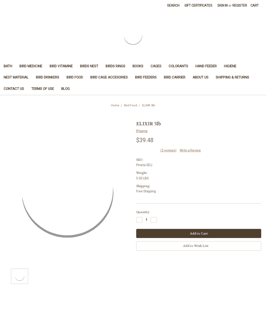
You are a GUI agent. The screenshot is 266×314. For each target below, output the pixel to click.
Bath (8, 66)
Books (138, 66)
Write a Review (190, 150)
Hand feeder (206, 66)
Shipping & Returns (232, 77)
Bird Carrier (174, 77)
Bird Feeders (146, 77)
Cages (156, 66)
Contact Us (14, 89)
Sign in (222, 5)
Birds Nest (89, 66)
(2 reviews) (168, 150)
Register (239, 5)
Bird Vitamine (61, 66)
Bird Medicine (30, 66)
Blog (65, 89)
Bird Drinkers (47, 77)
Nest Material (16, 77)
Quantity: (143, 212)
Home (115, 105)
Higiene (230, 66)
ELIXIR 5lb (148, 105)
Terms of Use (42, 89)
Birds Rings (115, 66)
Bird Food (74, 77)
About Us (200, 77)
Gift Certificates (198, 5)
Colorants (178, 66)
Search (173, 5)
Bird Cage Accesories (109, 77)
